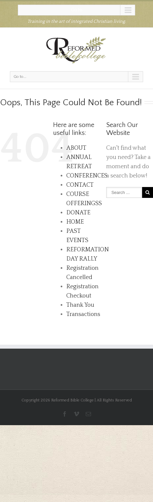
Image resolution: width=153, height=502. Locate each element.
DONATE (78, 212)
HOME (75, 222)
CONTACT (80, 185)
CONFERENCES (86, 176)
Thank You (80, 305)
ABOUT (76, 148)
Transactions (83, 314)
